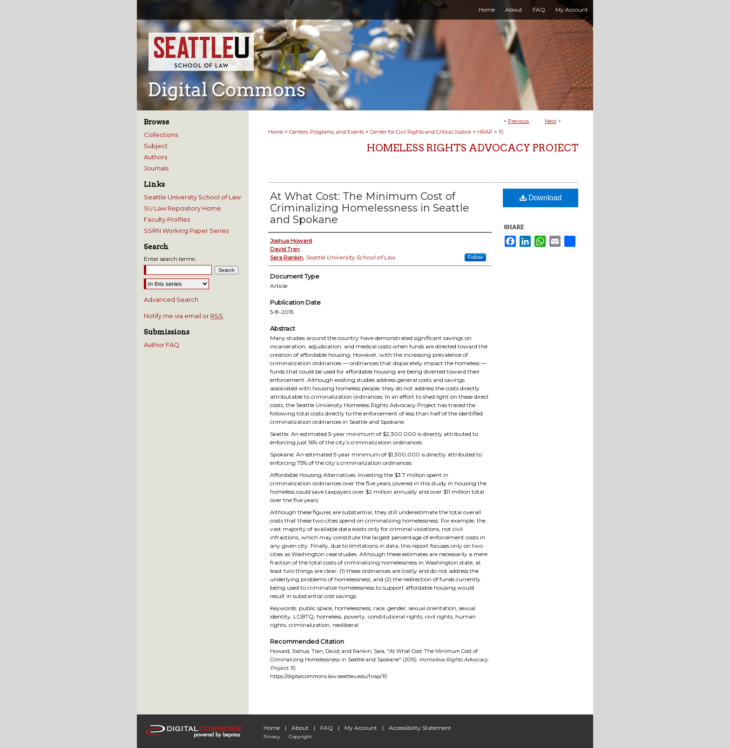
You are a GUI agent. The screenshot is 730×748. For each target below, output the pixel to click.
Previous (518, 121)
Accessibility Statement (420, 727)
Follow (475, 257)
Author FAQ (161, 344)
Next (550, 121)
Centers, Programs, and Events (326, 132)
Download (541, 198)
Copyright (300, 737)
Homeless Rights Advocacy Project (472, 148)
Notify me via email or (183, 316)
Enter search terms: (170, 258)
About (300, 727)
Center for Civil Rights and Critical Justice (420, 132)
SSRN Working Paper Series (186, 230)
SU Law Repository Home (182, 208)
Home (275, 132)
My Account (361, 727)
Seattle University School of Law (192, 197)
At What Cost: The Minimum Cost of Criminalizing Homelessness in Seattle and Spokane (369, 208)
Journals (156, 168)
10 (501, 132)
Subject (156, 146)
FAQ (326, 727)
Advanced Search (171, 299)
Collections (161, 134)
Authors (155, 157)
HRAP (485, 132)
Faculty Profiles (167, 219)
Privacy (272, 737)
